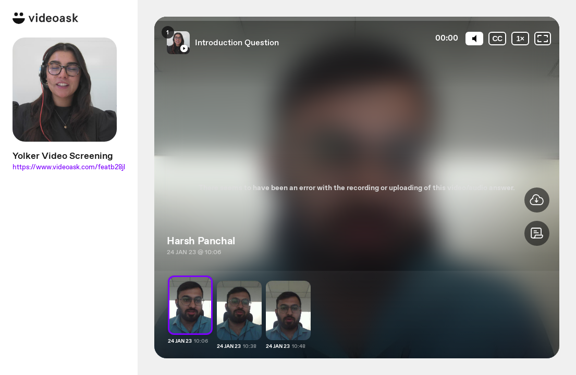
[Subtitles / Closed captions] (497, 38)
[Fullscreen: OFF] (542, 38)
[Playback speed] (520, 38)
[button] (536, 233)
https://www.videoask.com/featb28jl (69, 166)
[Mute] (474, 38)
